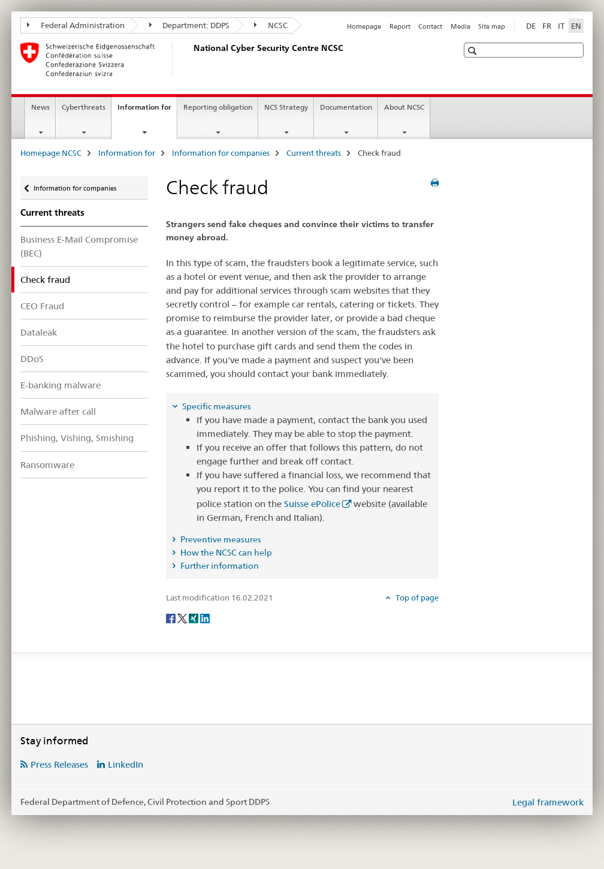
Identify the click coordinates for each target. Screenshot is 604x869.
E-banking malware (60, 385)
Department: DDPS (189, 25)
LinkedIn (125, 764)
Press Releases (59, 764)
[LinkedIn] (205, 617)
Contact (430, 26)
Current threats (313, 153)
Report (399, 26)
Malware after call (58, 411)
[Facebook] (171, 617)
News (40, 106)
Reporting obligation (217, 106)
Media (460, 26)
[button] (474, 50)
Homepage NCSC (50, 153)
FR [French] (546, 26)
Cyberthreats (83, 106)
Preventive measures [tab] (220, 539)
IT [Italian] (561, 26)
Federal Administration (76, 25)
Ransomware (47, 464)
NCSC (271, 25)
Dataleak (38, 332)
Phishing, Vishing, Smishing (77, 437)
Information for (147, 111)
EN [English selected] (576, 26)
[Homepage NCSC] (191, 59)
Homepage (364, 26)
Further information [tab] (219, 566)
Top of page (416, 597)
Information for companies (221, 153)
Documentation (346, 106)
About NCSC (404, 106)
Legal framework (548, 802)
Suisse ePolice (312, 503)
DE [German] (531, 26)
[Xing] (194, 617)
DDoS (32, 358)
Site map (491, 26)
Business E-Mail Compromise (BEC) (79, 246)
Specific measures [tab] (215, 406)
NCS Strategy (286, 106)
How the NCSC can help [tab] (225, 552)
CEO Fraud (42, 306)
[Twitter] (183, 617)
